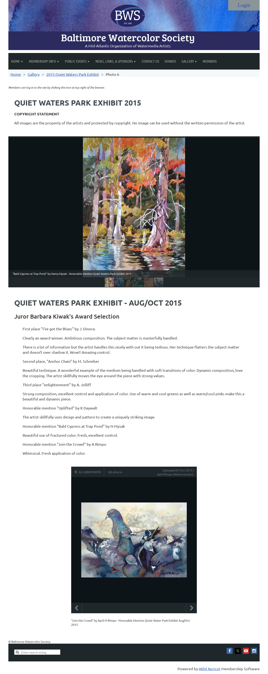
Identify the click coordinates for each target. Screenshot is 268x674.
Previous (76, 608)
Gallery (34, 74)
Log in (244, 5)
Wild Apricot (209, 668)
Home (15, 74)
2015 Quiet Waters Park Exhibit (72, 74)
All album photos (90, 472)
